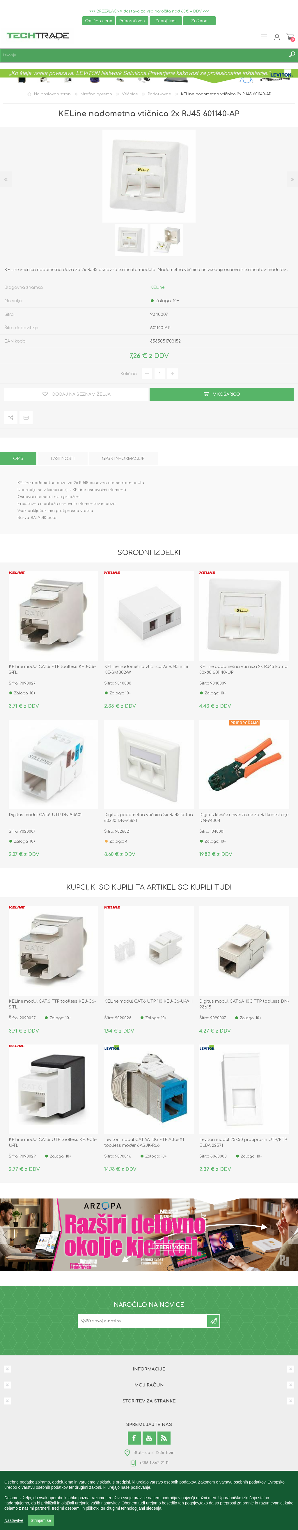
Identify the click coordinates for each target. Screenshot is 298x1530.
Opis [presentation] (18, 458)
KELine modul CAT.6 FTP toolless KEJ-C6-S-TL (52, 669)
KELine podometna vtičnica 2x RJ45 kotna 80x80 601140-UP (243, 669)
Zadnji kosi (165, 21)
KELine (157, 287)
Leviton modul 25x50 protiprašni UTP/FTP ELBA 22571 (243, 1142)
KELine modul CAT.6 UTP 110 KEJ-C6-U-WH (148, 1001)
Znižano (199, 21)
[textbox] (143, 55)
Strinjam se (41, 1520)
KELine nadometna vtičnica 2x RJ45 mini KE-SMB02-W (146, 669)
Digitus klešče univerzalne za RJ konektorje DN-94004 (243, 818)
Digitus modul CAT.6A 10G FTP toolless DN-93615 (244, 1004)
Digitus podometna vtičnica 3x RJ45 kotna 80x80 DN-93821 (148, 818)
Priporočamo (132, 21)
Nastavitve (13, 1520)
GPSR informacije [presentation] (123, 458)
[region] (149, 1500)
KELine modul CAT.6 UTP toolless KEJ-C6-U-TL (53, 1142)
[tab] (18, 458)
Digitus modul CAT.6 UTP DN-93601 (45, 815)
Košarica (290, 37)
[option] (131, 240)
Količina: (129, 374)
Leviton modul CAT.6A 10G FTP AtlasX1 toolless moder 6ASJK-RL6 (144, 1142)
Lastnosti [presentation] (62, 458)
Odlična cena (98, 21)
